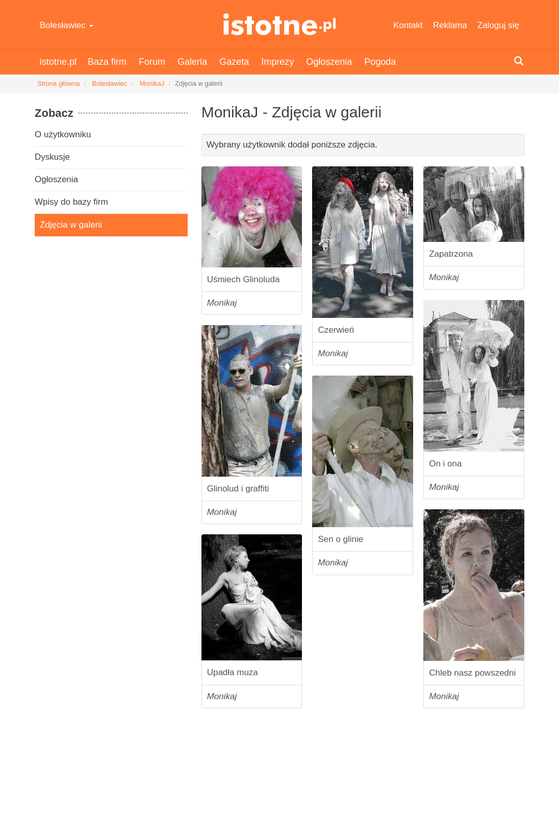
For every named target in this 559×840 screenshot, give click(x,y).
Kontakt (408, 25)
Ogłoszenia (329, 62)
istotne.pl (279, 24)
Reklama (450, 25)
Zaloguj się (498, 25)
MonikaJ (152, 83)
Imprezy (277, 62)
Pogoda (380, 62)
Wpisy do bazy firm (71, 202)
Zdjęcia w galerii (71, 225)
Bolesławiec (66, 25)
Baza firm (107, 62)
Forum (152, 62)
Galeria (192, 62)
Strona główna (58, 83)
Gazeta (234, 62)
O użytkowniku (63, 134)
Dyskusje (52, 157)
